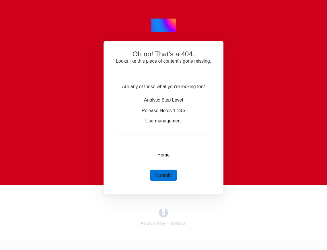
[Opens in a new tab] (163, 212)
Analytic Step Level (163, 100)
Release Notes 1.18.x (164, 110)
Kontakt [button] (163, 175)
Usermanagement (163, 120)
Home (163, 154)
